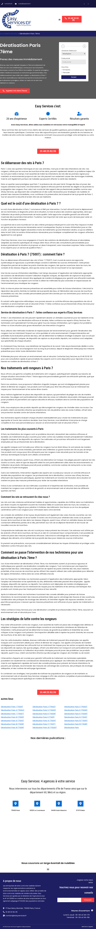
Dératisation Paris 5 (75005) (44, 710)
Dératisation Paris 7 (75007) (12, 714)
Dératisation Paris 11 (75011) (44, 717)
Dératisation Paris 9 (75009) (76, 714)
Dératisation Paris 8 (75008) (44, 714)
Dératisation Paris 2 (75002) (44, 707)
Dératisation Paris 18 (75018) (76, 724)
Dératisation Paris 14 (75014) (44, 720)
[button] (59, 19)
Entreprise (66, 70)
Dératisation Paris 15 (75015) (76, 720)
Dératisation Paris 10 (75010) (12, 717)
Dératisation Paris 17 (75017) (44, 724)
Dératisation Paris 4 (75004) (13, 710)
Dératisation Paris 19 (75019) (12, 727)
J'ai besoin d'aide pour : (69, 51)
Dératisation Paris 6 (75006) (76, 710)
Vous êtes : (65, 67)
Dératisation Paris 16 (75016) (12, 724)
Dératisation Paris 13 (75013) (12, 720)
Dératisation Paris (71, 727)
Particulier (66, 72)
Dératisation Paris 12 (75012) (76, 717)
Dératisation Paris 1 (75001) (12, 707)
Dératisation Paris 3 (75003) (76, 707)
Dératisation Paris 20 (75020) (45, 727)
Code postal (65, 58)
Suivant (73, 77)
